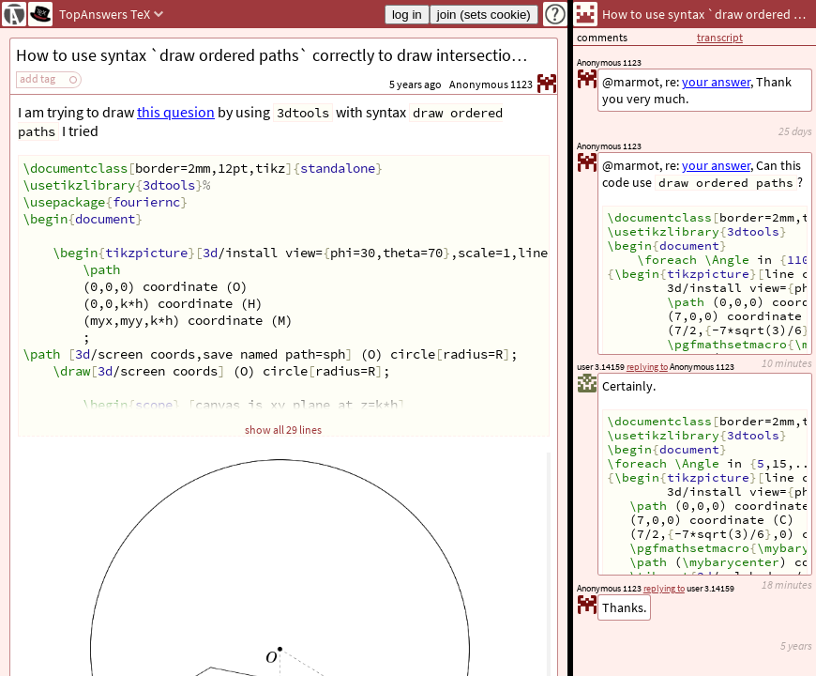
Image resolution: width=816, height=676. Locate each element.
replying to (664, 588)
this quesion (176, 111)
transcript (720, 37)
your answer (716, 165)
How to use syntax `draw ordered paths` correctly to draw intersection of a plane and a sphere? (286, 55)
